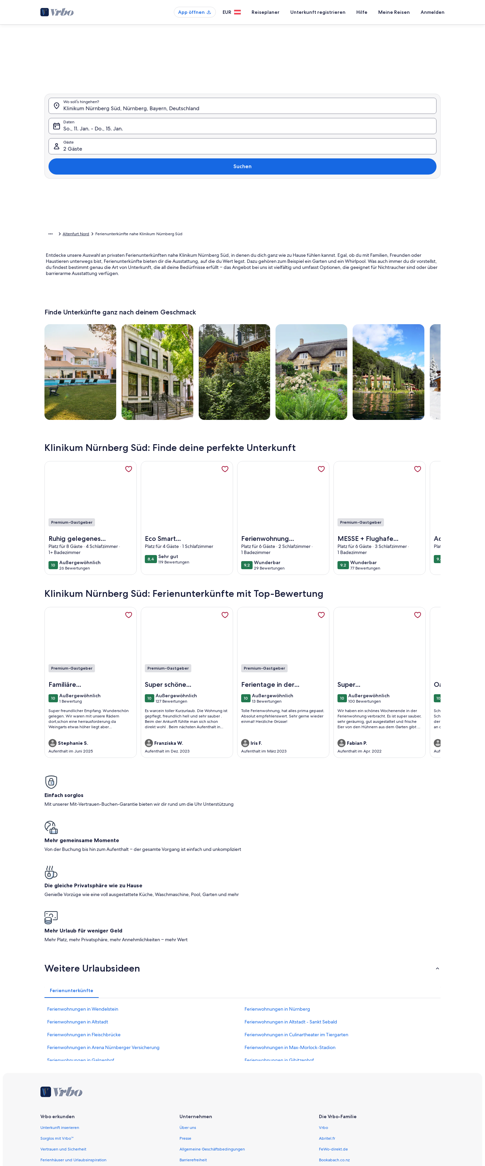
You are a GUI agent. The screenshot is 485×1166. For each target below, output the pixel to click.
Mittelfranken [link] (167, 235)
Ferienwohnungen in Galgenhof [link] (80, 954)
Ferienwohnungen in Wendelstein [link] (82, 903)
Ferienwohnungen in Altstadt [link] (77, 916)
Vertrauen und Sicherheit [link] (63, 1043)
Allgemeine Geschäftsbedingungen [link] (212, 1043)
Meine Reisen (394, 12)
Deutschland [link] (118, 235)
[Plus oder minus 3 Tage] (268, 212)
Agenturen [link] (50, 1064)
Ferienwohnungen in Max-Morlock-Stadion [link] (290, 941)
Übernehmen (363, 232)
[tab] (223, 80)
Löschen (324, 232)
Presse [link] (185, 1032)
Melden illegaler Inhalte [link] (201, 1086)
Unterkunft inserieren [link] (59, 1021)
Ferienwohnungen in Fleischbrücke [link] (84, 928)
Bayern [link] (142, 235)
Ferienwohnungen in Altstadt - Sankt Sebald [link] (291, 916)
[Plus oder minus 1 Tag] (218, 212)
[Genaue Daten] (188, 212)
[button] (222, 135)
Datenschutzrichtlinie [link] (199, 1064)
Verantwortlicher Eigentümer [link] (206, 1107)
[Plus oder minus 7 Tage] (294, 212)
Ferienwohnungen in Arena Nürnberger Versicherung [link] (103, 941)
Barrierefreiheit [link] (193, 1053)
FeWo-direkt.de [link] (333, 1043)
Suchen (422, 145)
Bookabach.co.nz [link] (334, 1053)
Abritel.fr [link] (327, 1032)
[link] (128, 479)
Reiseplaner (266, 12)
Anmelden (433, 12)
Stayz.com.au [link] (331, 1064)
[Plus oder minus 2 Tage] (242, 212)
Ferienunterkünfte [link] (84, 235)
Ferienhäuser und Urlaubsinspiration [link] (73, 1053)
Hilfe (361, 12)
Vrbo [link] (323, 1021)
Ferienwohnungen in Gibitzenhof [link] (279, 954)
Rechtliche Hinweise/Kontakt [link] (206, 1097)
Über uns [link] (188, 1021)
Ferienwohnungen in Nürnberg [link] (277, 903)
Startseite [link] (53, 235)
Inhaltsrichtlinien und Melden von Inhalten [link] (218, 1118)
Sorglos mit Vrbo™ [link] (57, 1032)
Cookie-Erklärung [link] (195, 1075)
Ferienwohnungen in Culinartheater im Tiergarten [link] (296, 928)
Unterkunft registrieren (318, 12)
